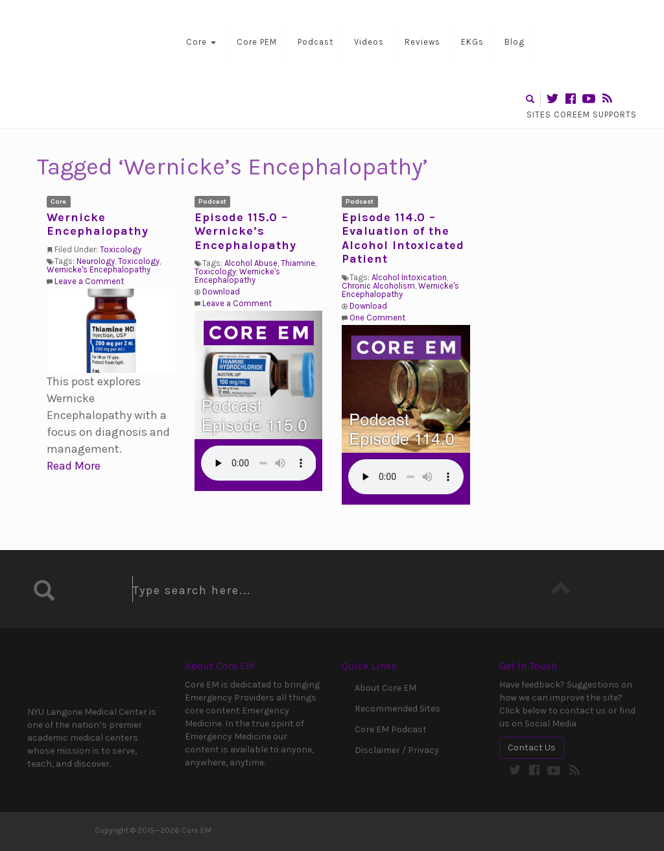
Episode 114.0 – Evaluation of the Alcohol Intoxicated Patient (403, 238)
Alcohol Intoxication (409, 277)
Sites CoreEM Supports (582, 114)
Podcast (315, 42)
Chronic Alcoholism (378, 286)
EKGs (472, 42)
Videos (369, 42)
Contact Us (532, 747)
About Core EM (385, 687)
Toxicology (120, 249)
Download (221, 291)
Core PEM (257, 42)
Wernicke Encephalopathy (97, 224)
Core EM (92, 40)
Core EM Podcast (391, 729)
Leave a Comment (89, 281)
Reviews (422, 42)
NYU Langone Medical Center (83, 676)
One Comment (377, 317)
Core (201, 42)
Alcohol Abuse (251, 263)
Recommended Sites (397, 708)
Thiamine (298, 263)
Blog (514, 42)
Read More (74, 466)
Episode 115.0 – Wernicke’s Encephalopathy (245, 231)
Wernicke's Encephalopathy (98, 269)
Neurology (96, 261)
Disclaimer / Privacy (397, 750)
